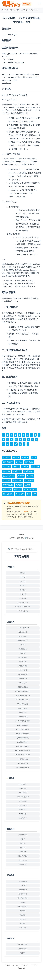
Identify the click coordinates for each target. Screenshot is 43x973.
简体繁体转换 (23, 649)
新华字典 (22, 590)
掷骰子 (23, 839)
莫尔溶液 (25, 457)
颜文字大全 (22, 712)
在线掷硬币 (22, 852)
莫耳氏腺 (6, 467)
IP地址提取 (22, 661)
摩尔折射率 (7, 489)
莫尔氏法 (19, 462)
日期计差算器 (23, 805)
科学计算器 (22, 801)
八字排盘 (22, 902)
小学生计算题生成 (22, 611)
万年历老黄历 (23, 881)
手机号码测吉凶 (23, 906)
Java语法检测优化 (22, 742)
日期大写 (22, 953)
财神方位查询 (23, 894)
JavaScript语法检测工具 (22, 721)
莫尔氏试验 (29, 462)
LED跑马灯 (22, 814)
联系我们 (20, 538)
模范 (34, 494)
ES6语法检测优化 (22, 725)
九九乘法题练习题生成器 (22, 607)
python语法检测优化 (22, 738)
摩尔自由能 (20, 494)
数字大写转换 (23, 949)
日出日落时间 (23, 784)
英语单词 (22, 573)
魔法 (28, 494)
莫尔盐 (27, 485)
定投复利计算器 (23, 944)
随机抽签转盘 (23, 835)
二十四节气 (22, 885)
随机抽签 (22, 847)
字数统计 (22, 645)
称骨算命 (22, 923)
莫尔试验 (25, 467)
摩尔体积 (30, 476)
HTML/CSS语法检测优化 (22, 750)
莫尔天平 (20, 476)
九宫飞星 (22, 911)
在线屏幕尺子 (23, 818)
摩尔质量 (17, 489)
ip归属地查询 (23, 636)
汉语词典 (22, 581)
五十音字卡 (22, 598)
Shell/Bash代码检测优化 (22, 755)
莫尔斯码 (6, 471)
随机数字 (22, 843)
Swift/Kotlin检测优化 (22, 767)
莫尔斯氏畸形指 (8, 476)
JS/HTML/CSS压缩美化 (22, 700)
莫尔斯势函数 (28, 471)
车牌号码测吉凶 (23, 898)
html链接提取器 (22, 708)
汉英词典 (25, 10)
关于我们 (13, 538)
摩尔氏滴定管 (8, 462)
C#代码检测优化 (23, 759)
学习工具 (27, 965)
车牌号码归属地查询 (23, 797)
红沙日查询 (22, 928)
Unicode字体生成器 (23, 704)
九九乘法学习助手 (22, 602)
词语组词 (22, 586)
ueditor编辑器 (22, 632)
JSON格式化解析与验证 (22, 691)
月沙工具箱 (14, 10)
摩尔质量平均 (8, 494)
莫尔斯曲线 (17, 471)
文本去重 (22, 653)
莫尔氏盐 (16, 467)
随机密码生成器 (23, 674)
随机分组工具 (23, 860)
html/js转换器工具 (22, 640)
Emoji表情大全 (22, 717)
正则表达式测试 (23, 687)
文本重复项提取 (23, 657)
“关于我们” (25, 512)
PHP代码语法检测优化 (23, 733)
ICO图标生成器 (22, 666)
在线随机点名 (23, 864)
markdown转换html (23, 628)
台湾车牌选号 (23, 792)
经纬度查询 (22, 788)
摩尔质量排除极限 (30, 489)
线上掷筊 (22, 919)
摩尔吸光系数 (17, 480)
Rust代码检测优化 (22, 763)
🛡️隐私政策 (29, 538)
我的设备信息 (23, 678)
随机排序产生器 (23, 856)
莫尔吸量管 (29, 480)
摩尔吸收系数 (8, 485)
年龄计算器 (22, 809)
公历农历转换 (23, 889)
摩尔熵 (33, 457)
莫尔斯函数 (35, 467)
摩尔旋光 (19, 485)
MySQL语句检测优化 (22, 729)
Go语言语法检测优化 (22, 746)
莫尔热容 (6, 457)
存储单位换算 (23, 683)
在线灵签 (22, 915)
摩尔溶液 (16, 457)
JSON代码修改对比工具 (22, 695)
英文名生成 (22, 594)
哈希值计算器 (23, 670)
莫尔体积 (6, 480)
